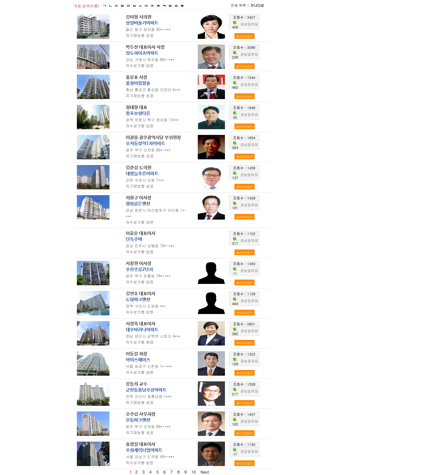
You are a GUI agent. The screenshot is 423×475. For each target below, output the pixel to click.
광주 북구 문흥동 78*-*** (148, 275)
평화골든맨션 (138, 204)
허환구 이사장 (138, 198)
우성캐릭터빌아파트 (144, 450)
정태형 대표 (136, 107)
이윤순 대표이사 (140, 233)
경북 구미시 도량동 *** (146, 306)
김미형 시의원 (138, 17)
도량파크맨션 (138, 299)
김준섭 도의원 (138, 167)
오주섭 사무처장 (140, 414)
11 (235, 273)
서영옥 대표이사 (140, 324)
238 (235, 57)
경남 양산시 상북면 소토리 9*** (153, 336)
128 (235, 363)
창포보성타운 (138, 113)
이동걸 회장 (136, 354)
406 (235, 27)
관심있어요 (249, 24)
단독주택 (134, 239)
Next (204, 472)
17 (235, 454)
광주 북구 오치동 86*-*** (148, 150)
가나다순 (257, 5)
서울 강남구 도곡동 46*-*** (150, 456)
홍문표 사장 (136, 77)
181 (235, 207)
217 (235, 394)
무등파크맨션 (138, 420)
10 (193, 472)
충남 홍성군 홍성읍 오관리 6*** (153, 89)
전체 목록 (238, 5)
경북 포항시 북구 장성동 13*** (152, 119)
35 (235, 117)
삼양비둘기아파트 (142, 23)
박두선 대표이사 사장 (145, 47)
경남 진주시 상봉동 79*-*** (150, 245)
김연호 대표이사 (140, 293)
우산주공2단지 (139, 269)
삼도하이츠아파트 (142, 53)
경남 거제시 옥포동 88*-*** (150, 59)
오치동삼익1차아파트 (145, 143)
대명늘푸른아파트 (142, 173)
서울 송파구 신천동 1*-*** (149, 366)
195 (235, 424)
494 (235, 303)
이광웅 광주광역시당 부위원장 (153, 137)
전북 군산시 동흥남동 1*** (149, 396)
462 (235, 87)
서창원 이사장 (138, 263)
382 (235, 333)
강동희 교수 (136, 384)
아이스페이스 (138, 360)
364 (235, 147)
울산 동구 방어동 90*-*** (148, 29)
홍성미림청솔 (138, 83)
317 (235, 243)
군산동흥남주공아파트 (146, 390)
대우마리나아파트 (142, 329)
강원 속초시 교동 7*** (145, 180)
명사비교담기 (244, 36)
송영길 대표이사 (140, 444)
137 (235, 177)
